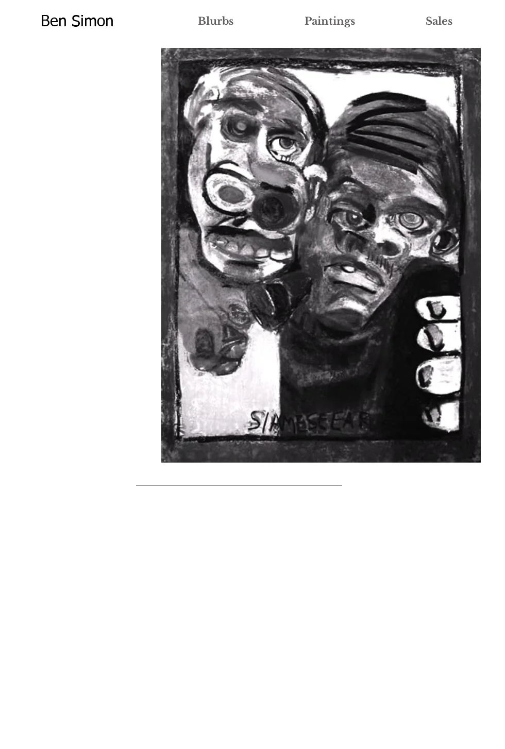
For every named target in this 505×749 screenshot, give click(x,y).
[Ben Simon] (77, 22)
